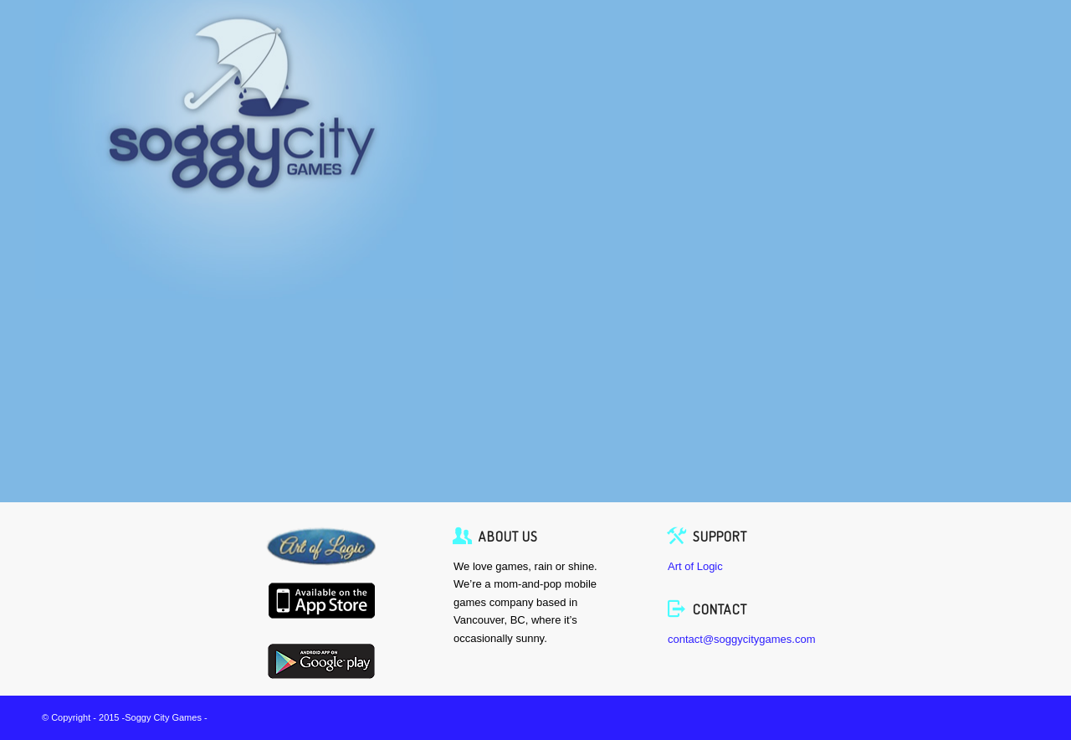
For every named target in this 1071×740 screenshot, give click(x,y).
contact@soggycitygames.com (742, 639)
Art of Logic (695, 566)
